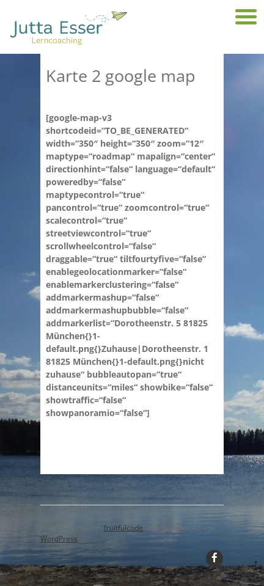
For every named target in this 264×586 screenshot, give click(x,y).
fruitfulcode (123, 527)
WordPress (59, 538)
